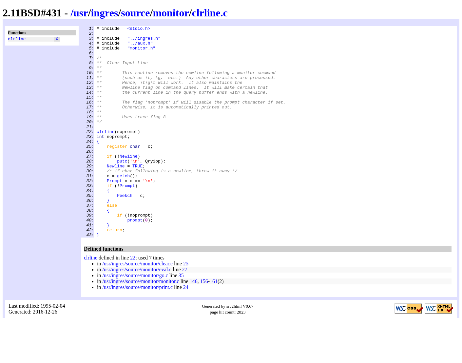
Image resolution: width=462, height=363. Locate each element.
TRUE (137, 194)
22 (132, 300)
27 (184, 312)
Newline (129, 182)
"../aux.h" (140, 47)
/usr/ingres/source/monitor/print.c (137, 329)
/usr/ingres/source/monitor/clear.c (137, 306)
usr (80, 13)
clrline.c (210, 13)
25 (185, 306)
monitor (171, 13)
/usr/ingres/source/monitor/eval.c (136, 312)
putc (122, 188)
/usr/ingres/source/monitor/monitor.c (140, 323)
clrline (17, 40)
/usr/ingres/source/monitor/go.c (135, 317)
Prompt (114, 212)
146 (194, 323)
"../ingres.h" (143, 41)
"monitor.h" (141, 53)
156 (204, 323)
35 (181, 317)
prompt (135, 259)
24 (185, 329)
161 (214, 323)
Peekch (124, 230)
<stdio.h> (138, 29)
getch (123, 206)
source (135, 13)
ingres (104, 13)
